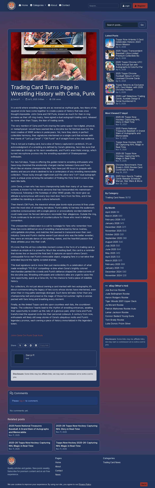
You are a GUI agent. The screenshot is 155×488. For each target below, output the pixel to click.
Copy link (44, 345)
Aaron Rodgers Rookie (116, 297)
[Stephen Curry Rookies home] (12, 461)
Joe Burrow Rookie (115, 290)
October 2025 (112, 234)
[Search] (103, 6)
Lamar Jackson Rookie (116, 312)
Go (142, 25)
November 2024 (114, 275)
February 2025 (113, 264)
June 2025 (111, 249)
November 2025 (113, 230)
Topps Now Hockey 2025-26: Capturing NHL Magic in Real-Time (76, 444)
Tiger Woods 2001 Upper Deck (120, 301)
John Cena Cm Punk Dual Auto (27, 335)
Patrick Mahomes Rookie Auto (120, 308)
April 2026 (110, 212)
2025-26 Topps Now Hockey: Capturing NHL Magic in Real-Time (29, 444)
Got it (143, 484)
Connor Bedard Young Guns (119, 316)
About (52, 5)
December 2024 (113, 271)
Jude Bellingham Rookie (117, 293)
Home (23, 5)
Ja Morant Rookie (114, 305)
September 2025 (114, 238)
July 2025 (110, 245)
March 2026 (111, 215)
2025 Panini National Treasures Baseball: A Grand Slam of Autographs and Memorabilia (29, 428)
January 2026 (112, 223)
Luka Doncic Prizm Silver (118, 323)
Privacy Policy (85, 484)
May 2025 (110, 253)
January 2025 (112, 268)
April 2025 (110, 256)
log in (22, 400)
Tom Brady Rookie (114, 319)
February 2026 (113, 219)
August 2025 (112, 242)
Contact (64, 5)
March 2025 (111, 260)
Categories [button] (37, 5)
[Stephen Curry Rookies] (12, 5)
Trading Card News (115, 197)
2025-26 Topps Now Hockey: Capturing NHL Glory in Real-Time (76, 427)
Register (140, 6)
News (58, 474)
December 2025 (113, 227)
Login (126, 6)
